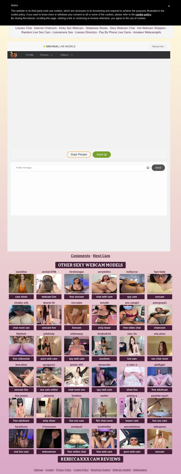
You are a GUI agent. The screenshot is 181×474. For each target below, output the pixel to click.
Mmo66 (104, 302)
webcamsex (49, 451)
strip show (49, 420)
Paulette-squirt (159, 395)
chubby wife (21, 302)
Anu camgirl (132, 302)
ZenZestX (49, 395)
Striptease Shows (97, 28)
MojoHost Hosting (100, 470)
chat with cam (104, 296)
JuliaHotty (48, 333)
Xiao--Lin (132, 333)
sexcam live (49, 327)
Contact (49, 470)
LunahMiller (104, 426)
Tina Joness (21, 395)
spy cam (132, 296)
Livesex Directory (86, 32)
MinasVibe (104, 364)
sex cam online (49, 389)
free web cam (104, 451)
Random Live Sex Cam (36, 32)
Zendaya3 (76, 426)
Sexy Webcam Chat (122, 28)
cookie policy (143, 14)
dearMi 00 (49, 302)
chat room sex (21, 327)
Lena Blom (21, 364)
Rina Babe (76, 302)
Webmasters (140, 470)
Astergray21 (160, 302)
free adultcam (160, 389)
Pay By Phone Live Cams (115, 32)
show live (132, 389)
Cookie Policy (81, 470)
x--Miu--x (132, 364)
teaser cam (131, 420)
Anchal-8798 (49, 271)
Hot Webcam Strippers (151, 28)
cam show (21, 296)
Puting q (132, 395)
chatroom (159, 327)
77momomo (49, 426)
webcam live (49, 296)
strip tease (104, 327)
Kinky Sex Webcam (71, 28)
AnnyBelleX (104, 271)
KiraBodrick (104, 333)
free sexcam (76, 296)
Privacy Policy (63, 470)
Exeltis (104, 395)
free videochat (21, 358)
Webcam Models (122, 470)
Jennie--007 (76, 364)
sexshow (104, 358)
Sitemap (38, 470)
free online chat (77, 451)
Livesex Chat (24, 28)
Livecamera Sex (63, 32)
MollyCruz (132, 271)
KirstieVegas (76, 271)
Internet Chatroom (45, 28)
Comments (80, 256)
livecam (76, 327)
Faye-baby (159, 271)
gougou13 (49, 364)
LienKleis (76, 395)
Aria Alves (159, 333)
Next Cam (101, 256)
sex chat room (159, 358)
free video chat (132, 327)
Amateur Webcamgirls (147, 32)
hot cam (132, 358)
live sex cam (76, 420)
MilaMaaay (76, 333)
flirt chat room (104, 420)
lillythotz (21, 333)
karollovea (21, 426)
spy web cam (76, 358)
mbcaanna (160, 426)
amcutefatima (132, 426)
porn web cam (49, 358)
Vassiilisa (21, 271)
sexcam (159, 296)
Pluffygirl (159, 364)
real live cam (21, 451)
